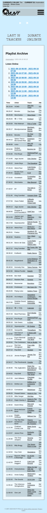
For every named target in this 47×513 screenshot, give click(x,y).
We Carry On (32, 287)
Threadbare (31, 330)
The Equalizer (32, 163)
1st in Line (31, 479)
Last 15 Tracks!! (13, 37)
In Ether (30, 322)
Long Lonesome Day (31, 485)
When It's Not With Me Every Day (32, 469)
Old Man (30, 396)
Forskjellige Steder (31, 177)
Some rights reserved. (30, 509)
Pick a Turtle (31, 124)
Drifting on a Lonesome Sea (31, 384)
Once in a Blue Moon (31, 227)
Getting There (32, 291)
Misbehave (31, 390)
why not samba (30, 144)
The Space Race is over (31, 445)
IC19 (29, 173)
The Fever (31, 111)
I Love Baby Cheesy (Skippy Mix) (31, 242)
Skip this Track (30, 106)
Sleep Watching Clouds (30, 217)
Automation (10, 59)
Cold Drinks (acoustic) (31, 168)
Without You (31, 416)
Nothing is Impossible (31, 302)
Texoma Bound (30, 439)
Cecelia (30, 362)
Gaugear (30, 276)
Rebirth (30, 271)
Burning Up (31, 149)
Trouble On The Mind (31, 338)
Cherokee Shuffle (30, 378)
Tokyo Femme (32, 267)
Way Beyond (31, 182)
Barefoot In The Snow (31, 373)
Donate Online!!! (34, 37)
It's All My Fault (30, 457)
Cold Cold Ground (30, 462)
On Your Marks (30, 135)
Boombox (30, 283)
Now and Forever (30, 405)
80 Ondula (31, 326)
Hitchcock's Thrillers (31, 475)
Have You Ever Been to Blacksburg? (32, 368)
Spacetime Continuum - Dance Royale (32, 296)
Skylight (30, 350)
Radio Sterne (32, 253)
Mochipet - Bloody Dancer (31, 129)
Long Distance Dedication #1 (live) (32, 260)
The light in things (31, 189)
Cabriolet (30, 308)
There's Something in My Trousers (32, 422)
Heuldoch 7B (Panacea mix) (32, 232)
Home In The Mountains (32, 400)
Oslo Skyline (31, 159)
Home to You (32, 393)
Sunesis (30, 279)
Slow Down (31, 115)
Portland (30, 119)
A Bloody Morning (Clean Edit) (31, 201)
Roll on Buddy (32, 342)
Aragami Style (32, 195)
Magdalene (31, 452)
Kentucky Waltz (30, 433)
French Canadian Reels (30, 410)
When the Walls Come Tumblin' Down (31, 492)
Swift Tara (30, 211)
